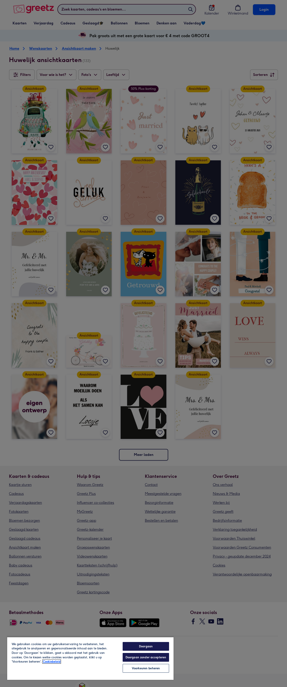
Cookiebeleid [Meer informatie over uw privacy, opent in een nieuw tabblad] (52, 661)
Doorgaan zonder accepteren (146, 657)
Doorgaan (146, 646)
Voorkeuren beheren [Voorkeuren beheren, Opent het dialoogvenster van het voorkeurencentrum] (146, 668)
